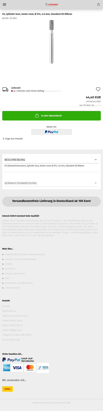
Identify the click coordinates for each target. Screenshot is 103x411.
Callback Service (12, 288)
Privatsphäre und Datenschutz (19, 283)
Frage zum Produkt (14, 138)
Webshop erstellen (40, 403)
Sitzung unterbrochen (15, 273)
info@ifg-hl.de (15, 330)
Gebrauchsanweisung (20, 183)
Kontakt (8, 264)
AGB (7, 278)
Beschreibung (14, 159)
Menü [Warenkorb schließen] (4, 4)
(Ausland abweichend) (53, 91)
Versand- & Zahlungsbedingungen (20, 259)
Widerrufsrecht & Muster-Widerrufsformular (25, 254)
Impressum (10, 268)
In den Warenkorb (48, 115)
